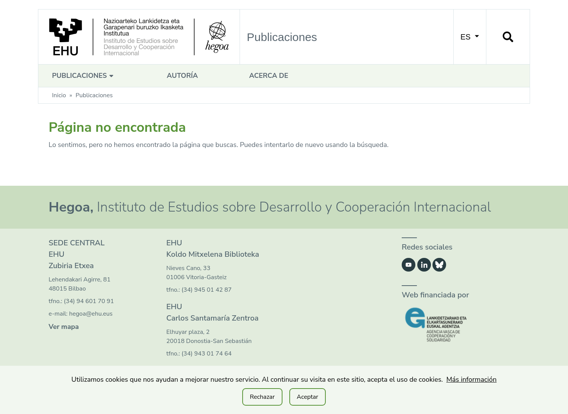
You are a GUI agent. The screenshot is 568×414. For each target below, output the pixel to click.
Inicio (59, 95)
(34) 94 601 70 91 (89, 301)
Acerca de (268, 75)
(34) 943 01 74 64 (206, 353)
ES (470, 37)
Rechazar (262, 397)
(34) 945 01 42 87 (206, 290)
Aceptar (307, 397)
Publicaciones (83, 75)
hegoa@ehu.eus (91, 314)
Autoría (182, 75)
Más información (471, 379)
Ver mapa (64, 326)
